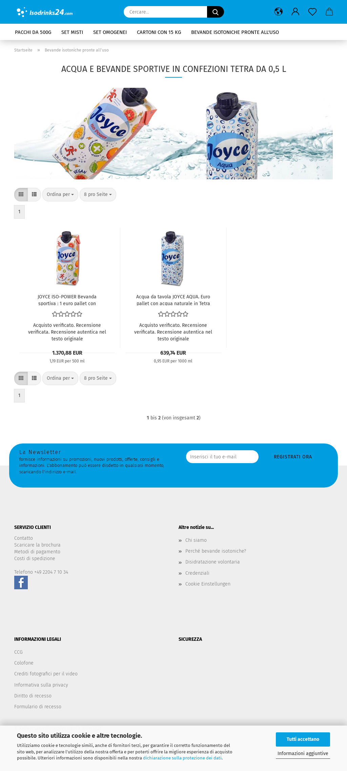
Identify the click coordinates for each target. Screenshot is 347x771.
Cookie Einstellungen (207, 584)
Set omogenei (110, 32)
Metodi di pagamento (37, 552)
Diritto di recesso (33, 696)
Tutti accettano (303, 739)
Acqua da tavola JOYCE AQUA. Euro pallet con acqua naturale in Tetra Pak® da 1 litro (173, 299)
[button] (278, 12)
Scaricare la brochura (37, 545)
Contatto (23, 538)
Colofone (24, 663)
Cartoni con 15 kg (159, 32)
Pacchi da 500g (33, 32)
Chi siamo (196, 540)
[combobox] (60, 194)
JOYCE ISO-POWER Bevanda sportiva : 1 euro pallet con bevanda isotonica (67, 299)
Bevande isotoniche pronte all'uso (235, 32)
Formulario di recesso (37, 707)
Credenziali (197, 573)
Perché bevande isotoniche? (215, 551)
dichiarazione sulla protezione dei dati (182, 757)
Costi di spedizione (34, 558)
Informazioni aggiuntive (303, 753)
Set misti (72, 32)
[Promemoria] (312, 12)
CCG (18, 652)
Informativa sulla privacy (41, 685)
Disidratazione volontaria (212, 562)
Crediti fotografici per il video (46, 674)
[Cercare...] (215, 12)
